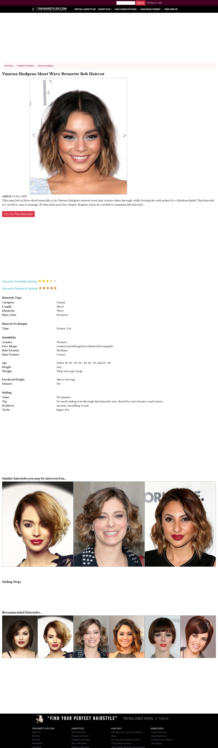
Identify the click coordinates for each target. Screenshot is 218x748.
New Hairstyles (78, 732)
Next (123, 136)
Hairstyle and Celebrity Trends (125, 739)
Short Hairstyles (79, 743)
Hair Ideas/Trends (150, 9)
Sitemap (36, 739)
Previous (32, 136)
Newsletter (37, 743)
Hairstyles (104, 9)
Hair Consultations (125, 9)
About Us (36, 732)
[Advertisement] (109, 38)
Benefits (36, 736)
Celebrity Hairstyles (80, 739)
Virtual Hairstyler (85, 9)
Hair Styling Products (121, 743)
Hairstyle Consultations (162, 739)
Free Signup (156, 743)
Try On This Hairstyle (18, 214)
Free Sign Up (151, 3)
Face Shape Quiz (159, 736)
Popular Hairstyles (80, 736)
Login (160, 3)
